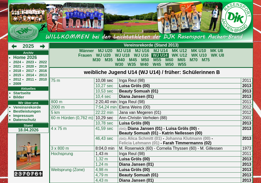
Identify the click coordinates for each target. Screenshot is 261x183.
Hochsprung (62, 153)
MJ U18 (123, 51)
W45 (157, 64)
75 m (55, 80)
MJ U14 (160, 51)
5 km (55, 112)
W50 (169, 64)
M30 (96, 60)
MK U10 (198, 51)
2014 (30, 75)
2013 (43, 75)
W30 (119, 64)
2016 (43, 71)
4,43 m (101, 180)
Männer (86, 51)
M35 (109, 60)
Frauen (85, 55)
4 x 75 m (59, 128)
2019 (43, 66)
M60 (169, 60)
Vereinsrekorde (27, 107)
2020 (30, 66)
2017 (30, 71)
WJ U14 (160, 55)
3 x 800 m (60, 148)
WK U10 (199, 55)
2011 (30, 79)
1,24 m (101, 164)
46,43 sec (104, 138)
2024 (17, 62)
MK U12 (179, 51)
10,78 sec (104, 123)
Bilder (18, 97)
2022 (43, 62)
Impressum (23, 116)
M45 (133, 60)
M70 (194, 60)
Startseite (22, 93)
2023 (30, 62)
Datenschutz (24, 120)
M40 (121, 60)
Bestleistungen (27, 111)
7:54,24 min (106, 107)
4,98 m (101, 169)
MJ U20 (105, 51)
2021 (17, 66)
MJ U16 (142, 51)
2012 (17, 79)
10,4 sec (103, 96)
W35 (131, 64)
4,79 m (101, 175)
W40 (144, 64)
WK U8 (217, 55)
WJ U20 (103, 55)
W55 (182, 64)
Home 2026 (25, 57)
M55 (157, 60)
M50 (145, 60)
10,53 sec (104, 91)
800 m (56, 102)
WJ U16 (141, 55)
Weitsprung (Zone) (68, 169)
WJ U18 (122, 55)
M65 (181, 60)
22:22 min (104, 112)
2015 (17, 75)
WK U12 (179, 55)
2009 (17, 84)
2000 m (57, 107)
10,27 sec (104, 86)
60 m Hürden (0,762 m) (72, 118)
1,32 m (101, 159)
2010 (43, 79)
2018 (17, 71)
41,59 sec (104, 128)
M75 (206, 60)
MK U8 (216, 51)
